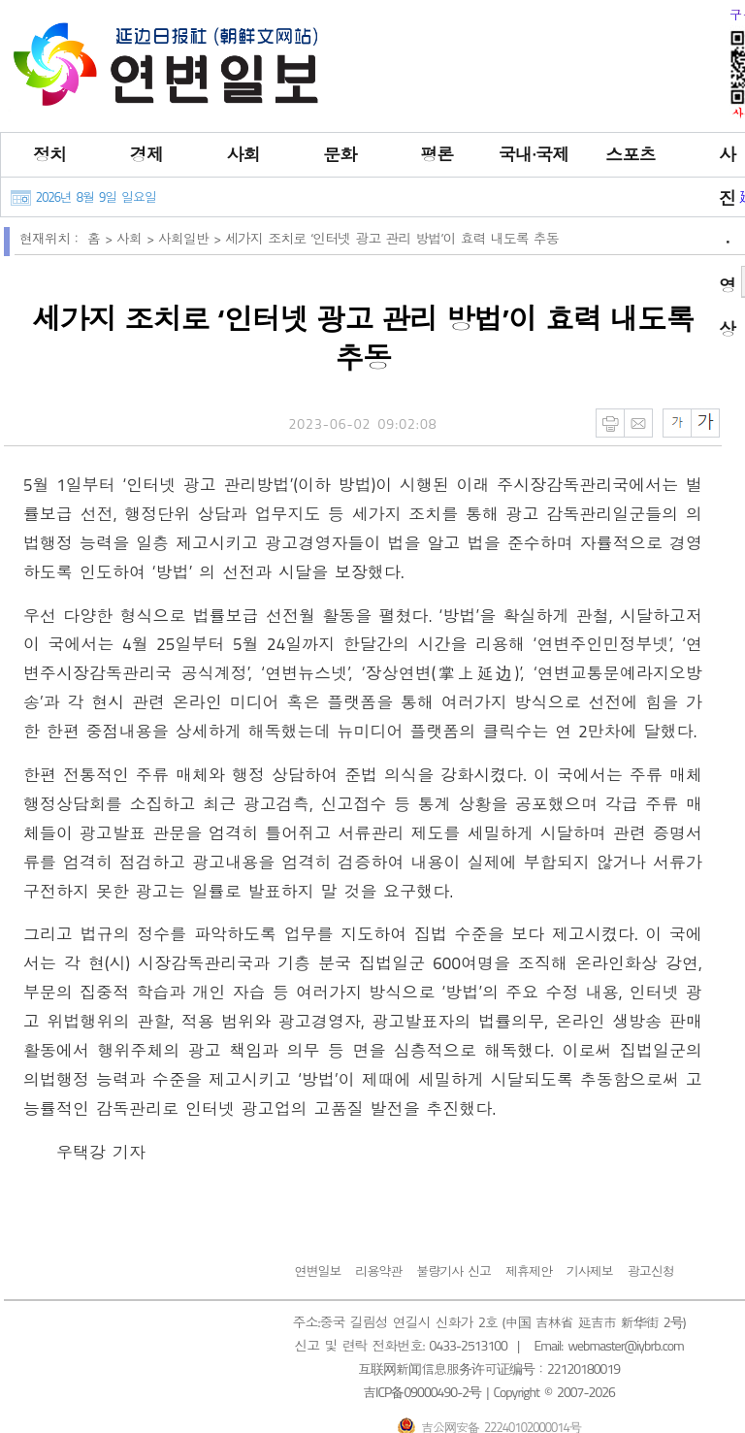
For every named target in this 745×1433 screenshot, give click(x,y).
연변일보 (317, 1271)
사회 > (137, 238)
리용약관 (378, 1271)
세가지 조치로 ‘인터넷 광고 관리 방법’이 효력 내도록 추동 (392, 238)
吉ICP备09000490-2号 (422, 1392)
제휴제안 (528, 1271)
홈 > (101, 238)
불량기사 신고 (453, 1271)
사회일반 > (191, 238)
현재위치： (50, 238)
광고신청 (651, 1271)
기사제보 (590, 1271)
